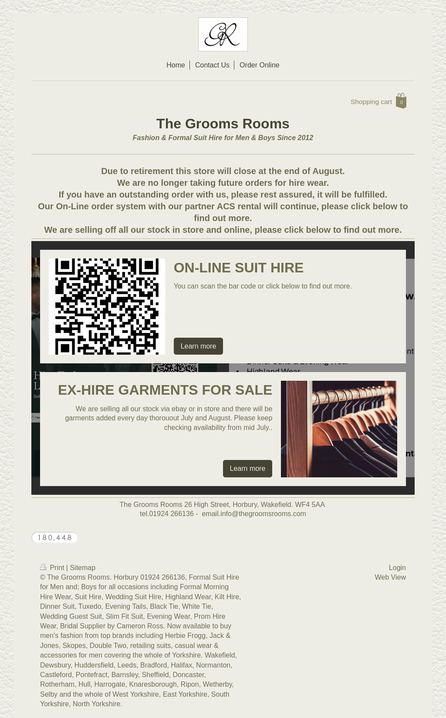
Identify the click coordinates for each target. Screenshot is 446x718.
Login (397, 567)
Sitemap (82, 567)
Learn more (198, 346)
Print (53, 567)
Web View (390, 577)
